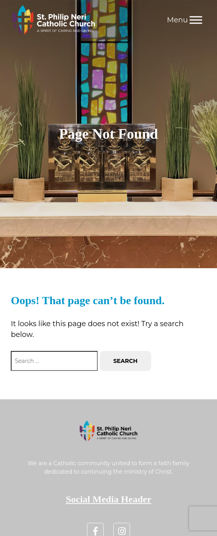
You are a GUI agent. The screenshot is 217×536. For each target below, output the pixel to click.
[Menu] (195, 20)
